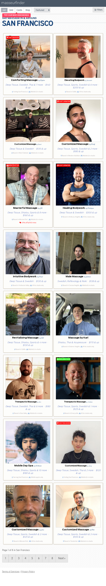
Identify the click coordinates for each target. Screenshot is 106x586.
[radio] (4, 10)
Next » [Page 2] (61, 558)
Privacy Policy (28, 571)
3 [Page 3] (19, 558)
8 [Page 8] (52, 558)
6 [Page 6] (39, 558)
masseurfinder (13, 3)
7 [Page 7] (45, 558)
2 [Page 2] (12, 558)
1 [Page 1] (5, 558)
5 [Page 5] (32, 558)
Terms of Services (10, 571)
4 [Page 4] (25, 558)
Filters (98, 10)
